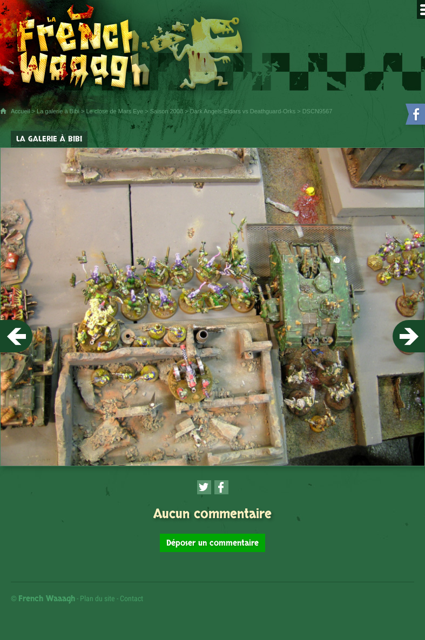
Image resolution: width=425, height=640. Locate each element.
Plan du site (97, 598)
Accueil (20, 111)
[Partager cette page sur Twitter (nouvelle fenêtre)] (204, 487)
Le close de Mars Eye (114, 111)
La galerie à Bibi (58, 111)
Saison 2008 (166, 111)
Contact (131, 598)
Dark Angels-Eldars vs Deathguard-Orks (243, 111)
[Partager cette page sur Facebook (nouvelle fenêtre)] (221, 487)
